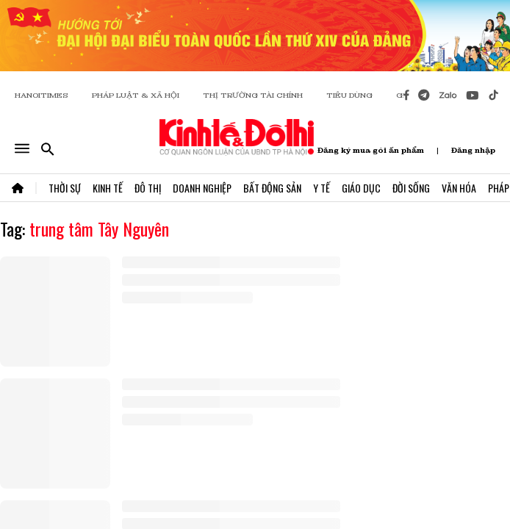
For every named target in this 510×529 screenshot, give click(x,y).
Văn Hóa (459, 187)
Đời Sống (411, 187)
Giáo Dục (361, 187)
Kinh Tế (108, 187)
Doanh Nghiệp (202, 187)
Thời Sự (65, 187)
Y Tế (321, 187)
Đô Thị (147, 187)
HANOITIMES (41, 95)
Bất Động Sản (272, 187)
